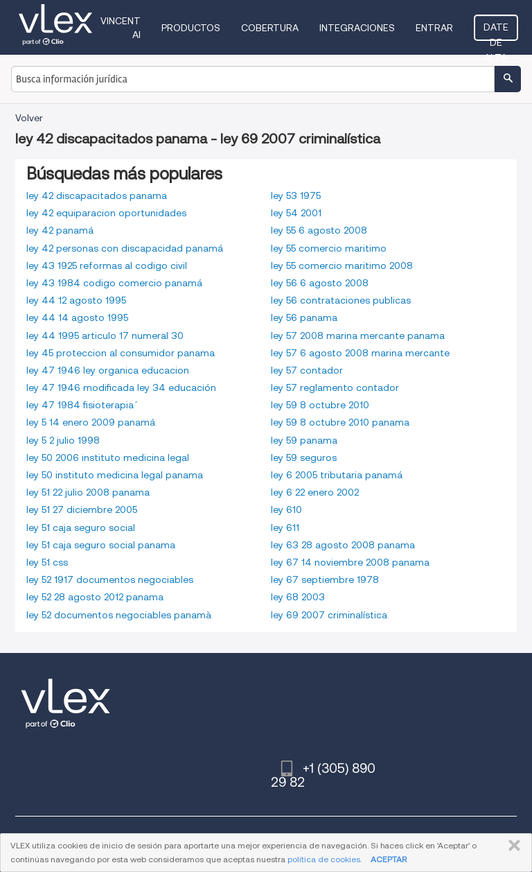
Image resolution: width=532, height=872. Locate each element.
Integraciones (357, 27)
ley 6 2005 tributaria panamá (336, 474)
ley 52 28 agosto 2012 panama (94, 596)
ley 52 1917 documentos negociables (109, 579)
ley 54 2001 (296, 212)
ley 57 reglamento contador (335, 387)
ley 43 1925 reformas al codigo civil (106, 265)
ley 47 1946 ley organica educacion (107, 370)
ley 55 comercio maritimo (329, 248)
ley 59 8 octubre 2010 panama (340, 422)
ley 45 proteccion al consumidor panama (120, 352)
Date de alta (496, 31)
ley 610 (286, 509)
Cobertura (270, 27)
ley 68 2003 (298, 596)
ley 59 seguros (304, 457)
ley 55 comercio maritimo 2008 (342, 265)
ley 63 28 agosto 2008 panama (343, 544)
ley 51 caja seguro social (80, 527)
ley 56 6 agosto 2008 (320, 282)
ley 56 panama (304, 317)
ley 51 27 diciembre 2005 (81, 509)
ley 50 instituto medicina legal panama (114, 474)
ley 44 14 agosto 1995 (77, 317)
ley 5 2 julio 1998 (63, 440)
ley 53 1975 (296, 195)
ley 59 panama (304, 440)
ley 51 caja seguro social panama (100, 544)
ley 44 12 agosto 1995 (76, 300)
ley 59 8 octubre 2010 (320, 404)
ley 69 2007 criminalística (329, 614)
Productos (190, 27)
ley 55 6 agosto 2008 (319, 230)
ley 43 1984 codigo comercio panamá (114, 282)
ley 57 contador (307, 370)
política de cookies (323, 859)
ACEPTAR (389, 859)
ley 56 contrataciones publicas (341, 300)
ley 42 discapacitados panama (96, 195)
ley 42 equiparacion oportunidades (106, 212)
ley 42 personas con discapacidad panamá (124, 248)
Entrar (434, 27)
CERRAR (511, 846)
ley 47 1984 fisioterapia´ (80, 404)
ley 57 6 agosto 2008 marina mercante (360, 352)
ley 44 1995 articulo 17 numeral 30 (105, 335)
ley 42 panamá (60, 230)
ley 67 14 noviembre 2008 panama (350, 562)
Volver (29, 117)
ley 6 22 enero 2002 (315, 492)
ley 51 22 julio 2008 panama (88, 492)
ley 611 (285, 527)
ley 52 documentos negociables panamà (118, 614)
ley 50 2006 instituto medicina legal (107, 457)
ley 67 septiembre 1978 (325, 579)
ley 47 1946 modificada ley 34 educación (121, 387)
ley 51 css (47, 562)
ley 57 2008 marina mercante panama (358, 335)
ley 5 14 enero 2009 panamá (90, 422)
